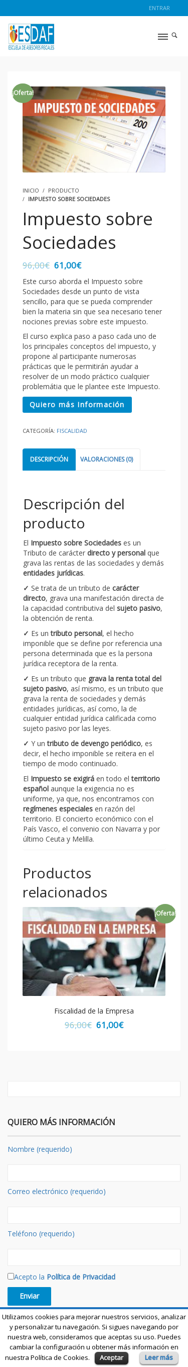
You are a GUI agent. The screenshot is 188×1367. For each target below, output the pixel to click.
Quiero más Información (77, 404)
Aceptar (111, 1357)
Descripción (49, 459)
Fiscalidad (72, 430)
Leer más (159, 1357)
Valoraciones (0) (106, 459)
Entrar (159, 8)
